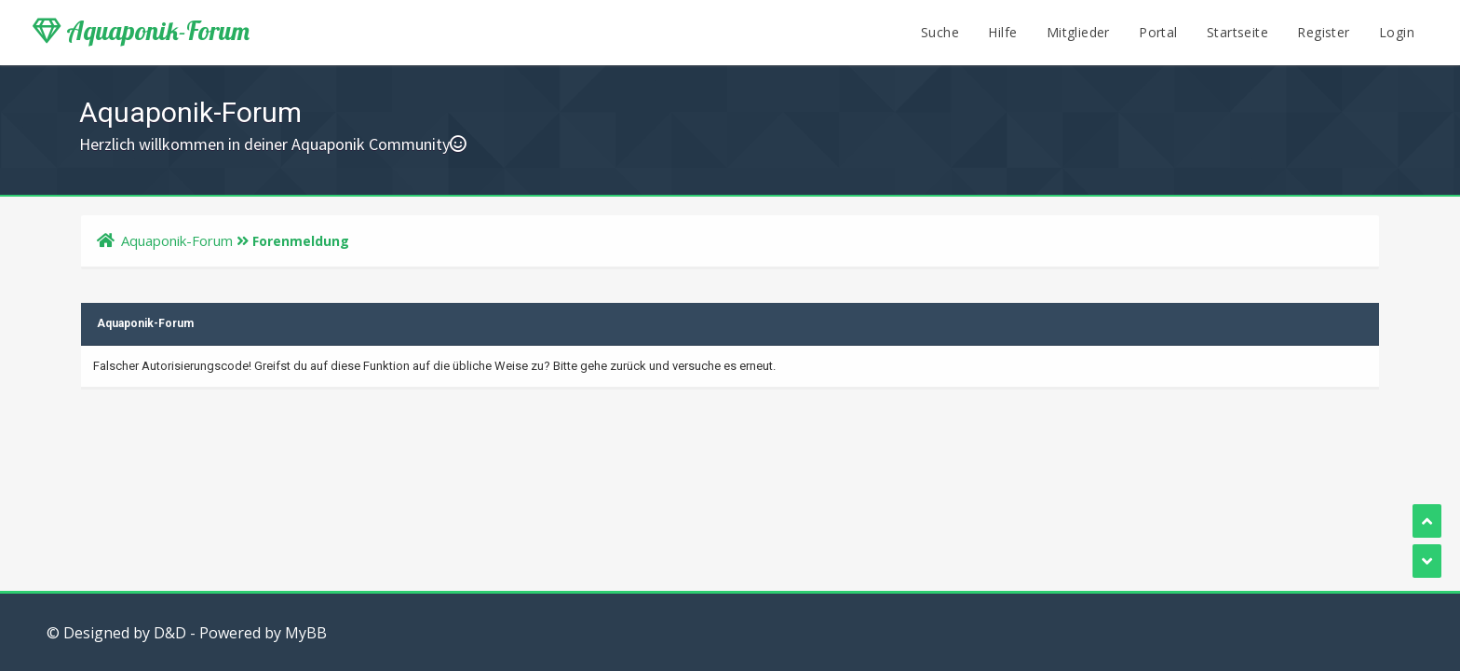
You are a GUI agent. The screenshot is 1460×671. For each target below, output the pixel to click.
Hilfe (1002, 32)
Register (1323, 32)
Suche (940, 32)
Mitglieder (1078, 32)
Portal (1158, 32)
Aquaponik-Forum (141, 31)
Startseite (1237, 32)
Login (1396, 32)
